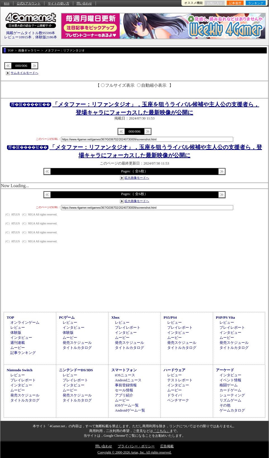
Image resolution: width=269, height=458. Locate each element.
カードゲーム (230, 390)
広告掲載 (167, 446)
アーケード (225, 370)
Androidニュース (128, 380)
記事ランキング (23, 353)
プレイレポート (127, 327)
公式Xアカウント (29, 3)
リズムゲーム (230, 400)
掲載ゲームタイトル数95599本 (30, 33)
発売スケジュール (77, 342)
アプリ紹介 (124, 395)
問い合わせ (84, 3)
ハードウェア (174, 370)
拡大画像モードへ (136, 177)
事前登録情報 (126, 385)
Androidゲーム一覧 (130, 410)
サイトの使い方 (58, 3)
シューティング (232, 395)
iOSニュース (125, 375)
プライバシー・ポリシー (136, 446)
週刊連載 (17, 342)
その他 (225, 405)
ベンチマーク (178, 400)
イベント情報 (230, 380)
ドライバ (174, 395)
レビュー (17, 327)
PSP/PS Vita (225, 317)
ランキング (255, 3)
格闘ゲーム (229, 385)
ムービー (17, 348)
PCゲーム (67, 317)
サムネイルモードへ (24, 72)
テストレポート (180, 380)
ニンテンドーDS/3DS (76, 370)
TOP (10, 317)
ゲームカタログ (232, 410)
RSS (7, 3)
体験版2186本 (46, 37)
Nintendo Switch (19, 370)
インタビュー (21, 337)
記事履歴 (235, 3)
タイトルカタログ (77, 348)
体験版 (15, 332)
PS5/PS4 (170, 317)
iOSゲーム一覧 (127, 405)
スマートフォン (124, 370)
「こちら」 (161, 431)
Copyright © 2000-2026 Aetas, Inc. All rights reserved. (134, 452)
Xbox (115, 317)
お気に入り (214, 3)
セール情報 (124, 390)
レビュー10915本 (18, 37)
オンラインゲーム (24, 322)
